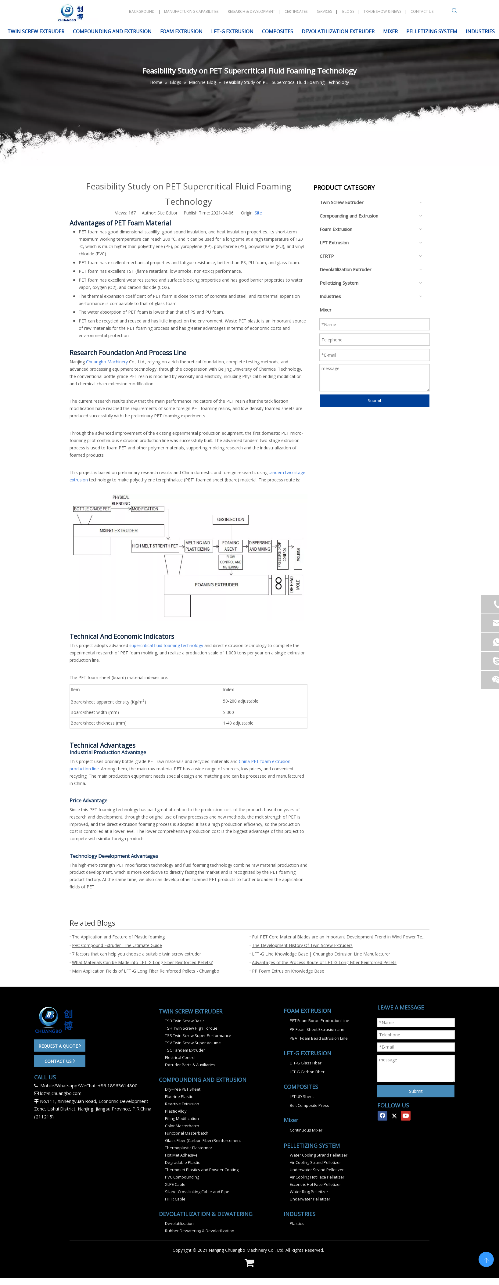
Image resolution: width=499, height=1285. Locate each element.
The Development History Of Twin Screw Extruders (302, 945)
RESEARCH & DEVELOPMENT (251, 11)
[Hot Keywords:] (454, 11)
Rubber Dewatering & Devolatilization (199, 1230)
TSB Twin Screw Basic (184, 1021)
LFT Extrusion (334, 242)
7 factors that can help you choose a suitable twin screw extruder (136, 954)
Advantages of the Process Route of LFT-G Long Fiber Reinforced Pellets (324, 962)
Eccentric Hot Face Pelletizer (315, 1184)
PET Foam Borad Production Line (319, 1020)
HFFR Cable (175, 1199)
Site (258, 213)
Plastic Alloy (176, 1111)
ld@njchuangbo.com (60, 1093)
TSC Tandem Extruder (185, 1050)
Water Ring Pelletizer (309, 1191)
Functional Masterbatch (186, 1133)
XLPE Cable (175, 1184)
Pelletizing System (339, 283)
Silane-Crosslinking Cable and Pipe (197, 1191)
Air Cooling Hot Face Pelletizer (317, 1177)
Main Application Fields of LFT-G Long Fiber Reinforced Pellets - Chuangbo (145, 971)
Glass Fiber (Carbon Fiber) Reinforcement (203, 1140)
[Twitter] (394, 1116)
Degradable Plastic (182, 1162)
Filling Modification (182, 1118)
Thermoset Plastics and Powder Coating (202, 1169)
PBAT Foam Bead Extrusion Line (319, 1038)
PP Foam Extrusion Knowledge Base (288, 971)
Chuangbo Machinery (107, 362)
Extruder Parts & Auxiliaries (190, 1064)
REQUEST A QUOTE (59, 1045)
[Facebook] (382, 1116)
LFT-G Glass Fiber (305, 1063)
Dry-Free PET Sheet (182, 1089)
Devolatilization (179, 1223)
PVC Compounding (182, 1177)
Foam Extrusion (336, 229)
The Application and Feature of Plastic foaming (118, 937)
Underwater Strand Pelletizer (317, 1169)
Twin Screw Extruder (342, 202)
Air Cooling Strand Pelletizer (315, 1162)
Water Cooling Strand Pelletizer (318, 1155)
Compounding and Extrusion (349, 216)
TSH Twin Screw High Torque (191, 1028)
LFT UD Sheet (302, 1096)
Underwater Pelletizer (310, 1199)
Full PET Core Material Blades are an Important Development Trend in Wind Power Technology (339, 937)
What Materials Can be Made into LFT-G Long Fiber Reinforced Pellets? (142, 962)
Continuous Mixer (306, 1130)
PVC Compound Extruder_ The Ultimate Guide (117, 945)
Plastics (297, 1223)
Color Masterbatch (182, 1125)
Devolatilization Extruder (346, 269)
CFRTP (327, 256)
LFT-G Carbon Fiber (307, 1071)
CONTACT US (60, 1061)
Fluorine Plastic (179, 1096)
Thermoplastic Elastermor (188, 1147)
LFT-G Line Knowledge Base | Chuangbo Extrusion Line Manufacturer (321, 954)
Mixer (326, 310)
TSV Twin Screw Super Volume (193, 1043)
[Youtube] (406, 1116)
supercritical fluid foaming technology (166, 645)
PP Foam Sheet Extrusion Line (317, 1029)
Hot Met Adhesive (181, 1155)
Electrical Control (180, 1057)
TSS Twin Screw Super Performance (198, 1035)
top (486, 1259)
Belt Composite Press (309, 1105)
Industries (330, 296)
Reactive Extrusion (182, 1104)
